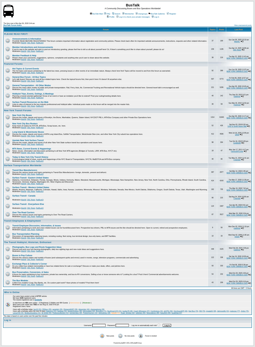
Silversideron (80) (152, 313)
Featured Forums (13, 64)
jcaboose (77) (235, 311)
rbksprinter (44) (84, 309)
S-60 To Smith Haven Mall (237, 126)
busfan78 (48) (127, 311)
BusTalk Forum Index (12, 25)
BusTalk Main (96, 14)
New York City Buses (22, 115)
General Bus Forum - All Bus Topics (29, 77)
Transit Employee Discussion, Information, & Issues (36, 226)
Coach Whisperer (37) (141, 311)
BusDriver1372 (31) (114, 311)
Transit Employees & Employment (22, 221)
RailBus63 (40, 43)
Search (116, 14)
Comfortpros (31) (157, 311)
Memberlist (128, 14)
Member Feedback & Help (24, 55)
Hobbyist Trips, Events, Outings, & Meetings (33, 94)
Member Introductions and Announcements (32, 47)
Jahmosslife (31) (223, 311)
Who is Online (12, 292)
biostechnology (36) (75, 311)
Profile (110, 17)
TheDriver (237, 105)
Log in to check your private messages (133, 17)
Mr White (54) (47, 313)
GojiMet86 (237, 143)
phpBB (123, 343)
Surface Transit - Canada (23, 196)
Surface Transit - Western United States (30, 187)
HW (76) (202, 311)
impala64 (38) (211, 311)
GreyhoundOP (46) (181, 311)
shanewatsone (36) (97, 309)
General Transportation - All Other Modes (31, 85)
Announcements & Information (26, 39)
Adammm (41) (51, 311)
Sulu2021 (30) (165, 313)
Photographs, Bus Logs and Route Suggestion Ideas (37, 247)
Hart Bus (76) (193, 311)
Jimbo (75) (245, 311)
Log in (155, 17)
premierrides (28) (76, 313)
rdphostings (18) (104, 313)
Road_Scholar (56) (128, 313)
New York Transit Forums (18, 110)
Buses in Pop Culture (22, 255)
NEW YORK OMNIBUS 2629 (237, 58)
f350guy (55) (47, 309)
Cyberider (237, 160)
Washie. (237, 41)
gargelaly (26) (57, 309)
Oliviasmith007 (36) (70, 309)
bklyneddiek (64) (89, 311)
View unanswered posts (243, 25)
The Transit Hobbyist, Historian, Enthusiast (27, 242)
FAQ (107, 14)
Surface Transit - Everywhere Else (28, 204)
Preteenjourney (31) (90, 313)
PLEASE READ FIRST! (16, 34)
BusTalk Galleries (156, 14)
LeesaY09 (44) (18, 313)
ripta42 (237, 237)
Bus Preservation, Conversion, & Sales (30, 272)
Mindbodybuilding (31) (32, 313)
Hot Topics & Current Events (25, 69)
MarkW (23, 43)
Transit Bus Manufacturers (24, 170)
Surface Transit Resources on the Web (30, 102)
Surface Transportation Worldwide (22, 165)
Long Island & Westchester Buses (28, 132)
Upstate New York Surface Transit (28, 140)
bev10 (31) (37, 309)
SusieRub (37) (176, 313)
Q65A (237, 135)
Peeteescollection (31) (60, 313)
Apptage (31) (62, 311)
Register (171, 14)
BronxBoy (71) (101, 311)
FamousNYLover (237, 151)
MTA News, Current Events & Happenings (31, 149)
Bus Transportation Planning (25, 234)
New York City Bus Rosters (25, 123)
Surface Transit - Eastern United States (30, 178)
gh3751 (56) (168, 311)
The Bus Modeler (20, 280)
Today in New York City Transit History (30, 157)
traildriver (237, 96)
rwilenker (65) (141, 313)
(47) (115, 313)
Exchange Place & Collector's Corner (29, 264)
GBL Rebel (31, 43)
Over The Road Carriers (23, 212)
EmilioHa (38, 300)
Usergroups (141, 14)
